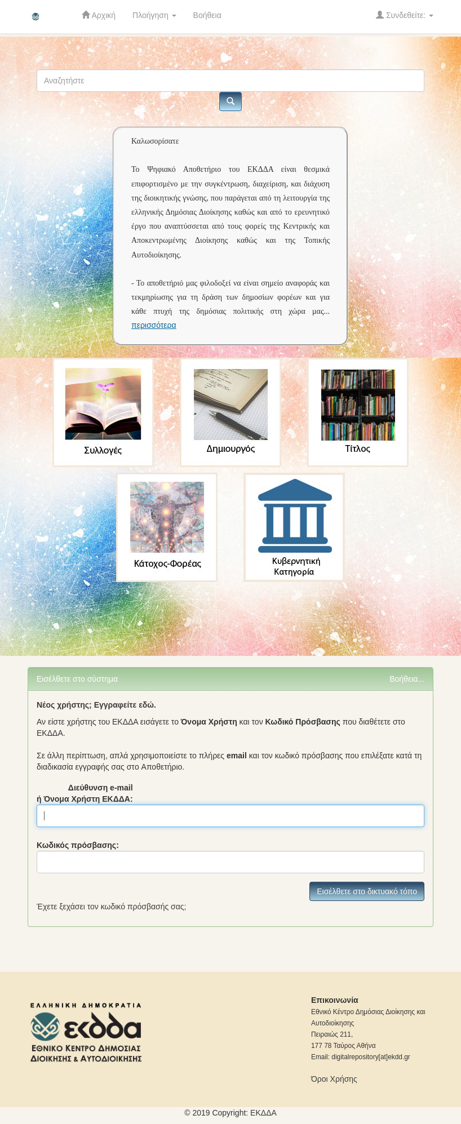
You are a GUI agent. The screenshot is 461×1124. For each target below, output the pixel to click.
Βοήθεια (207, 15)
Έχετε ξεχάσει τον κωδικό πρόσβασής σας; (112, 906)
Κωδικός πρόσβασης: (78, 845)
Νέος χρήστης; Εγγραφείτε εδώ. (96, 704)
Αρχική (99, 15)
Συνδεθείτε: (404, 15)
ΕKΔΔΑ (263, 1112)
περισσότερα (153, 325)
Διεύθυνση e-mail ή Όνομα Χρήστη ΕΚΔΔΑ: (85, 793)
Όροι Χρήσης (334, 1078)
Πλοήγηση (154, 15)
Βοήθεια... (406, 678)
